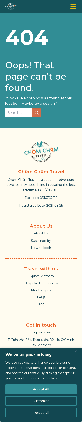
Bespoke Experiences (41, 283)
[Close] (77, 351)
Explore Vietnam (41, 276)
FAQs (41, 297)
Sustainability (41, 241)
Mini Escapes (41, 290)
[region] (41, 385)
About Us (41, 233)
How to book (41, 248)
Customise (41, 401)
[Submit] (36, 112)
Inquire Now (41, 332)
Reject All (41, 413)
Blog (41, 304)
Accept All (41, 389)
